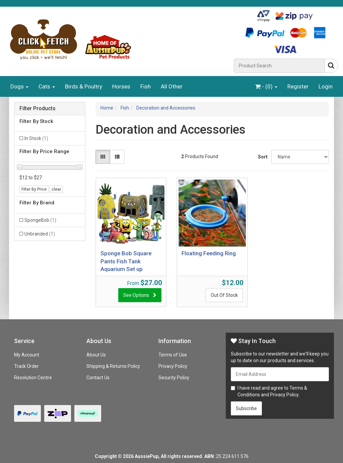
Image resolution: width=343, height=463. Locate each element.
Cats (47, 86)
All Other (172, 86)
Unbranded (39, 234)
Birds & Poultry (83, 86)
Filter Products (37, 109)
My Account (26, 354)
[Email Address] (280, 374)
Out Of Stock (224, 295)
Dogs (19, 86)
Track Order (26, 366)
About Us (96, 354)
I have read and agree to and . (269, 391)
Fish (145, 86)
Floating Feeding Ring (209, 253)
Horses (121, 86)
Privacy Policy (172, 366)
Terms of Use (172, 354)
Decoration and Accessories (165, 108)
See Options (136, 295)
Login (326, 86)
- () (266, 86)
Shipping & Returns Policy (113, 366)
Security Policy (173, 377)
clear (56, 189)
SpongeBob (40, 220)
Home (106, 108)
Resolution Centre (33, 377)
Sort (262, 156)
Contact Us (98, 377)
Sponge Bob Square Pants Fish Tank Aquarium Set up (125, 261)
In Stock (36, 138)
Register (297, 86)
